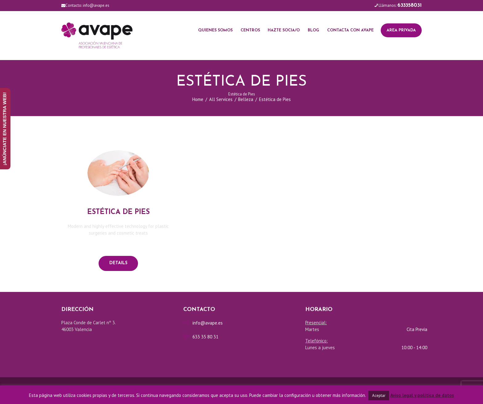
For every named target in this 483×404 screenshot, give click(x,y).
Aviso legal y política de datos (422, 395)
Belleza (245, 99)
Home (197, 99)
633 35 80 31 (205, 337)
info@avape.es (96, 5)
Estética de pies (118, 212)
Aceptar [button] (378, 395)
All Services (221, 99)
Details (118, 263)
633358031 (409, 5)
